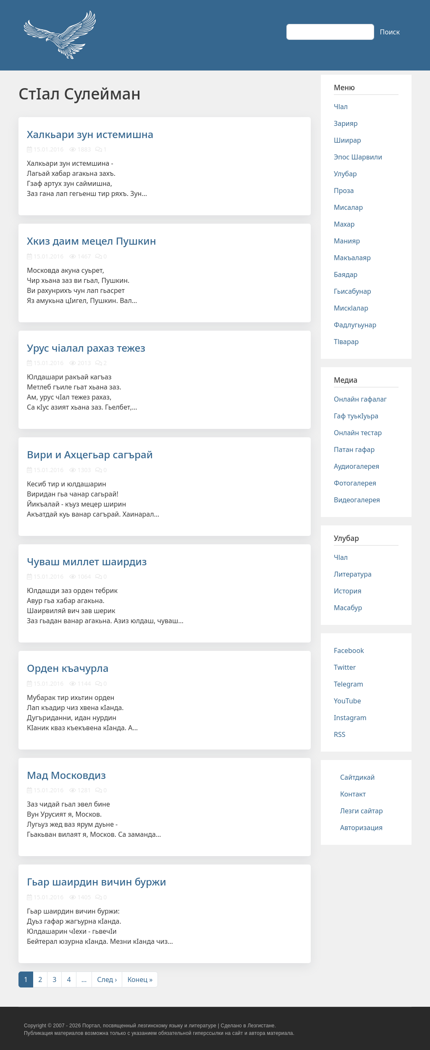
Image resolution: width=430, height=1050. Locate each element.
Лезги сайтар (361, 810)
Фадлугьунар (355, 324)
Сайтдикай (357, 777)
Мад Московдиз (66, 775)
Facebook (349, 650)
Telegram (348, 684)
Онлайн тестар (358, 432)
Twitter (345, 667)
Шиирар (347, 140)
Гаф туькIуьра (356, 416)
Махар (344, 224)
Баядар (345, 274)
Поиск (390, 32)
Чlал (341, 106)
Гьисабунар (352, 291)
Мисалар (348, 207)
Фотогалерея (355, 483)
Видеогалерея (357, 499)
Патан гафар (354, 449)
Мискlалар (351, 308)
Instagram (350, 717)
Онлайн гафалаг (360, 399)
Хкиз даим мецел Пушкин (91, 241)
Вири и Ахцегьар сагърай (90, 454)
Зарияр (346, 123)
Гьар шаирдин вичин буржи (96, 881)
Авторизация (361, 827)
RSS (340, 734)
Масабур (348, 607)
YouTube (347, 700)
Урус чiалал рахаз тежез (86, 348)
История (348, 591)
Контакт (353, 794)
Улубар (345, 173)
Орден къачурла (68, 668)
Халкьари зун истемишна (90, 134)
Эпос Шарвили (358, 157)
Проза (344, 190)
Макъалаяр (352, 257)
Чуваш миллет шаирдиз (87, 561)
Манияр (347, 241)
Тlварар (346, 341)
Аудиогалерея (356, 466)
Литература (353, 574)
